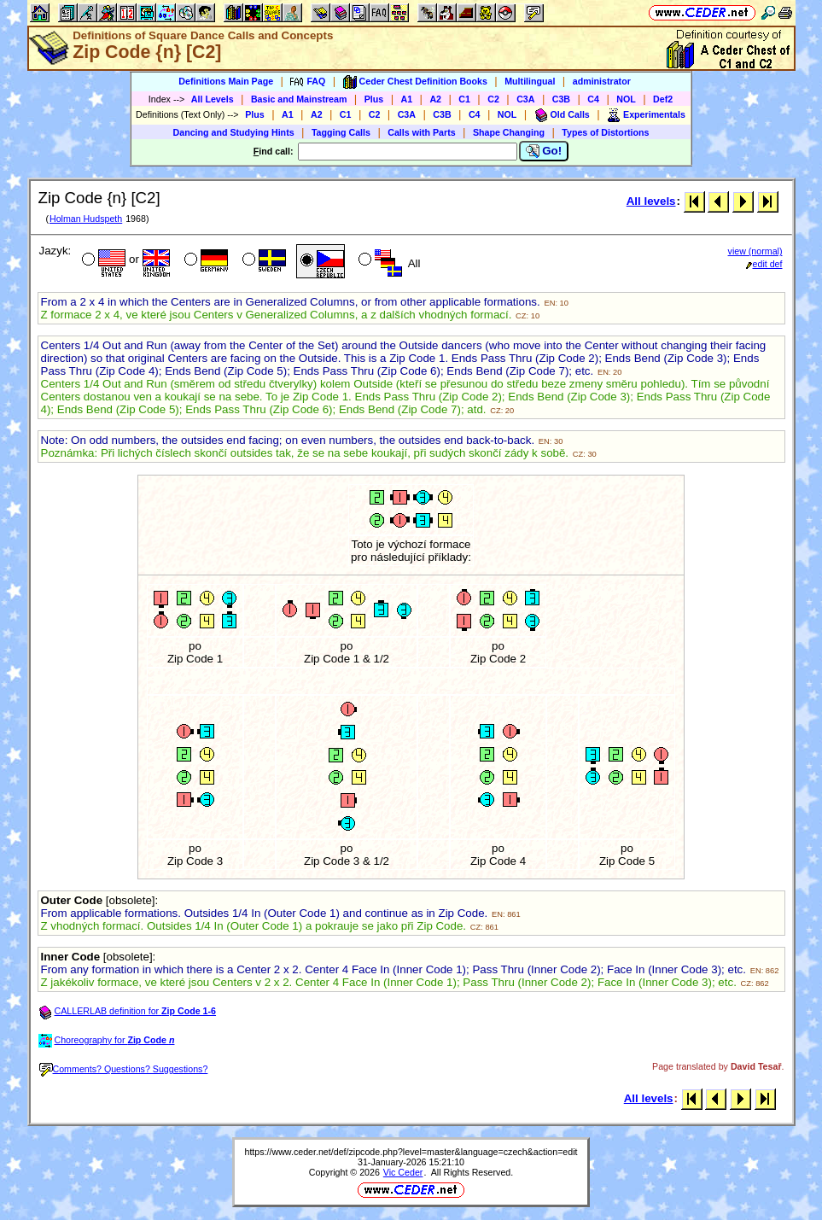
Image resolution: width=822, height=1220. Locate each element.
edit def (764, 264)
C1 (464, 99)
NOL (626, 99)
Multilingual (529, 81)
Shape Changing (509, 132)
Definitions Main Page (225, 81)
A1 (407, 99)
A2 (435, 99)
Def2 (663, 99)
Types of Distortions (605, 132)
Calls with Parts (421, 132)
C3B (561, 99)
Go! (544, 151)
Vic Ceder (403, 1172)
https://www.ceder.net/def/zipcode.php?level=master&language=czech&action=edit (410, 1152)
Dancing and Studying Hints (233, 132)
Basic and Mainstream (299, 99)
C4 (593, 99)
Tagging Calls (341, 132)
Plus (374, 99)
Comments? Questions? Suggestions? (123, 1069)
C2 (493, 99)
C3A (525, 99)
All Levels (212, 99)
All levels (651, 201)
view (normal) (755, 251)
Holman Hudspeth (86, 218)
